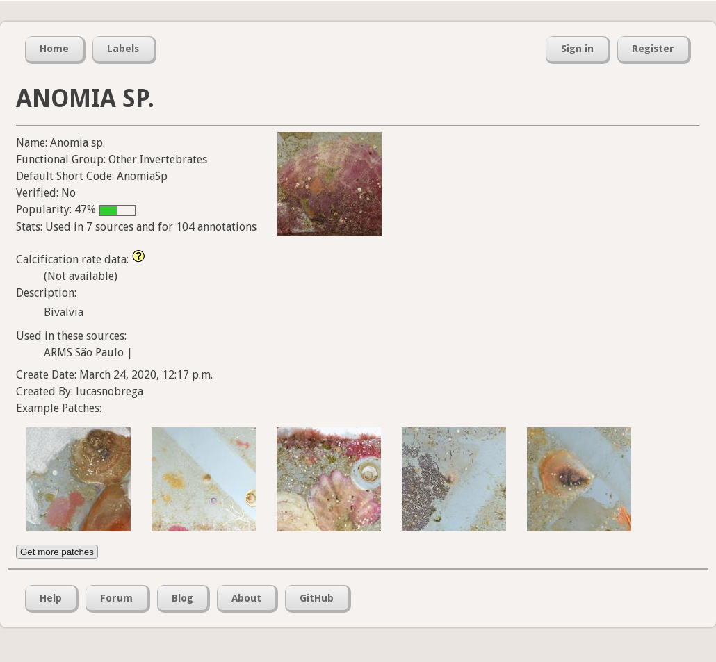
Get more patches (57, 552)
